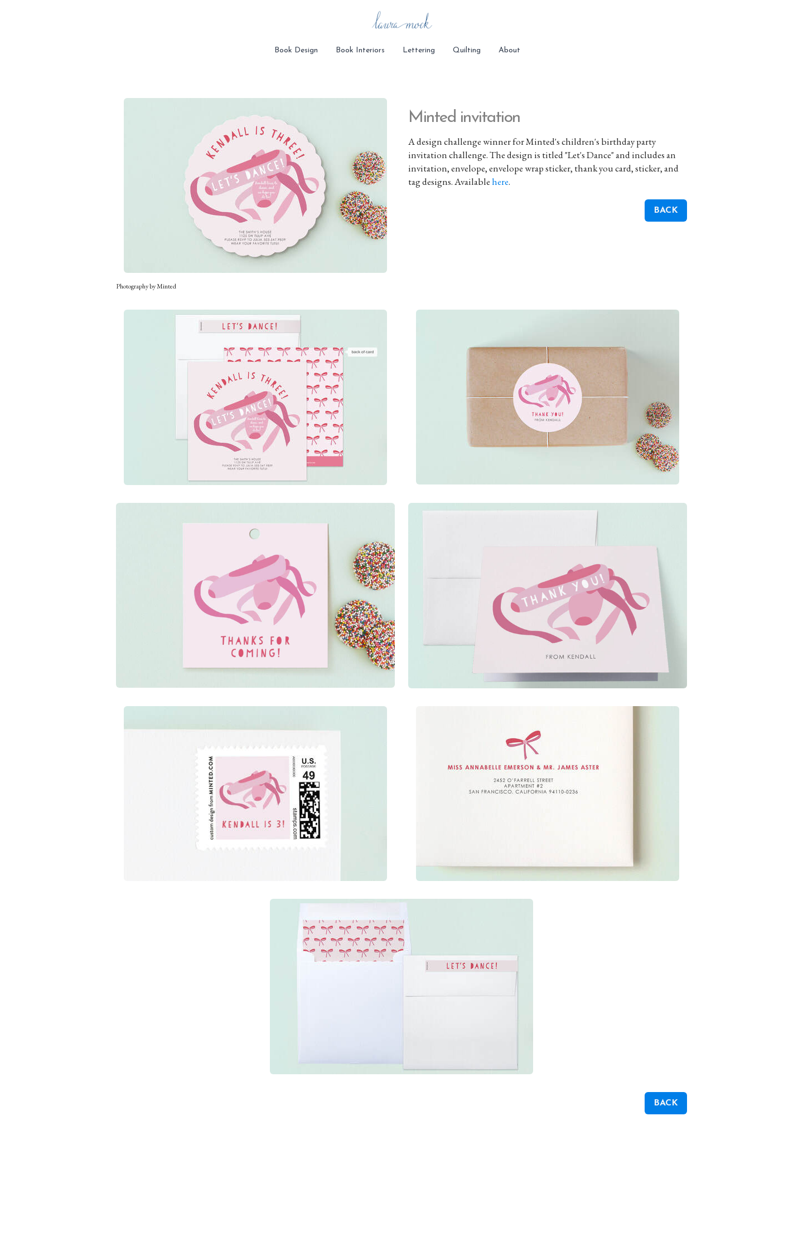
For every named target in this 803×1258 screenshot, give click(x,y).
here (500, 181)
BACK (666, 210)
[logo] (401, 22)
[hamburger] (67, 18)
